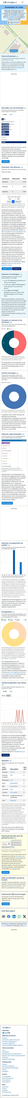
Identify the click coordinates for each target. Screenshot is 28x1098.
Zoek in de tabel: (15, 172)
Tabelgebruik (16, 269)
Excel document (20, 856)
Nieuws (4, 1069)
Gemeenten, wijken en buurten (11, 1040)
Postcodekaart (6, 1082)
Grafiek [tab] (5, 114)
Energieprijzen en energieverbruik (11, 1054)
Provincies (5, 1043)
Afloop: (4, 695)
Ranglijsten (5, 1071)
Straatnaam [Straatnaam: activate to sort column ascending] (5, 179)
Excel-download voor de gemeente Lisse (14, 231)
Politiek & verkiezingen (8, 1059)
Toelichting (6, 161)
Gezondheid (5, 1052)
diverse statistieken (8, 18)
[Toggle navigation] (22, 2)
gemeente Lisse (20, 751)
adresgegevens (14, 15)
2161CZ (9, 58)
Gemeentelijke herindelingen (10, 1068)
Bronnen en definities (8, 1066)
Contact (4, 1088)
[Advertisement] (14, 90)
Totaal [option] (8, 695)
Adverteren (5, 1087)
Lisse (15, 69)
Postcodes (5, 1041)
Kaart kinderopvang (7, 1078)
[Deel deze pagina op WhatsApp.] (19, 916)
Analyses (4, 1064)
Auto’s (4, 1050)
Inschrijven (6, 904)
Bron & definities (7, 503)
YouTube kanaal (6, 1092)
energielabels (12, 16)
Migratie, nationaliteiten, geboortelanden (13, 1055)
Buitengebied (20, 67)
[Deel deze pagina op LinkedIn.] (14, 916)
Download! (6, 872)
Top (22, 925)
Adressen (4, 1038)
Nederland (13, 800)
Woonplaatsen (13, 1041)
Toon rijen (14, 199)
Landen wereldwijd (7, 1045)
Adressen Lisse (7, 269)
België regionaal (17, 1045)
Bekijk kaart (14, 51)
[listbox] (8, 695)
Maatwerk (5, 1090)
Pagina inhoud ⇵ (14, 23)
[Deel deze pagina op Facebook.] (8, 916)
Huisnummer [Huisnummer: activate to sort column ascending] (16, 179)
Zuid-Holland (13, 792)
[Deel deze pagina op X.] (24, 916)
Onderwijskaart (6, 1080)
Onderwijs (5, 1057)
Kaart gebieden (6, 1076)
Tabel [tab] (10, 114)
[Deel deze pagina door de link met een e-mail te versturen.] (3, 916)
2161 (11, 775)
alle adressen (18, 147)
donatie (14, 886)
